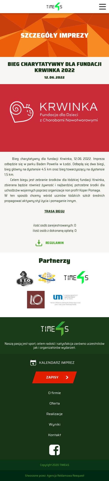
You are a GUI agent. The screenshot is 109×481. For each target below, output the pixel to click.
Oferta (54, 403)
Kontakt (54, 435)
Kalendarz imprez (56, 362)
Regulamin (54, 242)
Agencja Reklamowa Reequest (65, 476)
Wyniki (54, 424)
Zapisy (52, 377)
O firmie (54, 393)
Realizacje (54, 414)
